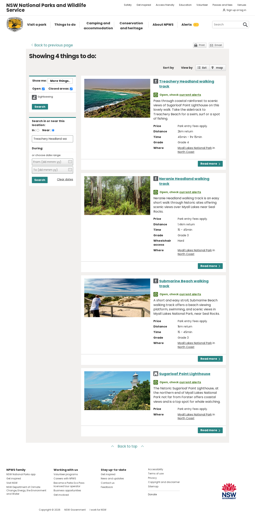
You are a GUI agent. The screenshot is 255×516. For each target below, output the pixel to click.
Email (218, 45)
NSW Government (75, 509)
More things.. (60, 81)
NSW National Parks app (20, 474)
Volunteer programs (66, 474)
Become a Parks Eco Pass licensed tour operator (69, 484)
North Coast (186, 152)
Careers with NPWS (65, 478)
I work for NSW (98, 509)
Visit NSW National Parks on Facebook (10, 509)
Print (202, 45)
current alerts (190, 95)
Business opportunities (67, 490)
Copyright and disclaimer (164, 482)
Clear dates (65, 179)
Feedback (107, 487)
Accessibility (155, 469)
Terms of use (156, 473)
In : (34, 130)
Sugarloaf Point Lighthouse (184, 373)
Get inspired (143, 5)
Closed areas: (60, 89)
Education (185, 5)
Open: (38, 89)
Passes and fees (222, 5)
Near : (46, 130)
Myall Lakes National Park (195, 148)
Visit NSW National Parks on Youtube (27, 509)
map (219, 68)
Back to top (127, 446)
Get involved (61, 494)
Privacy (152, 478)
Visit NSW (12, 483)
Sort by (168, 68)
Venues (241, 5)
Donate (152, 494)
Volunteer (202, 5)
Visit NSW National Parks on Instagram (18, 509)
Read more (210, 164)
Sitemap (153, 486)
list (204, 68)
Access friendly (165, 5)
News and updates (112, 478)
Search (39, 107)
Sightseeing (45, 97)
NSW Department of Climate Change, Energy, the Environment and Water (26, 490)
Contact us (108, 483)
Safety (128, 5)
